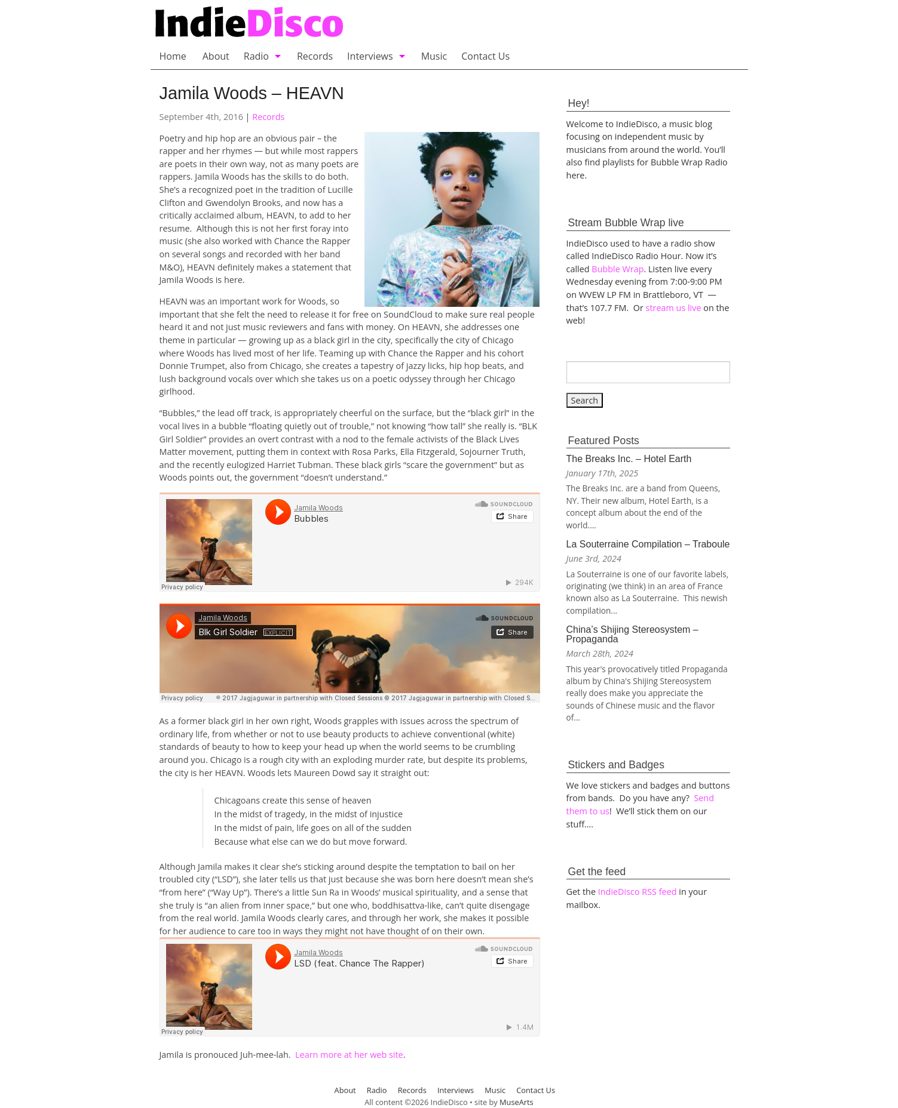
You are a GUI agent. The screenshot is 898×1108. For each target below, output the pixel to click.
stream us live (673, 307)
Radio (256, 56)
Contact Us (485, 56)
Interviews (370, 56)
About (216, 56)
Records (315, 56)
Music (434, 56)
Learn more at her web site (349, 1054)
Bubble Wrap (617, 269)
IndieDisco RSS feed (637, 891)
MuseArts (516, 1102)
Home (173, 56)
